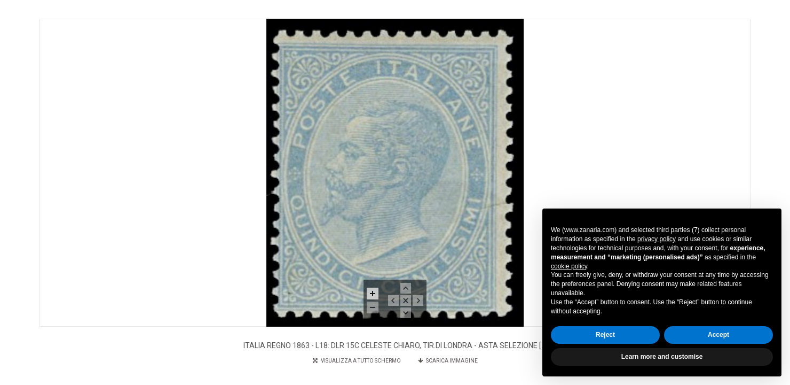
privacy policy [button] (656, 239)
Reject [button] (605, 334)
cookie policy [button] (569, 266)
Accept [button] (718, 334)
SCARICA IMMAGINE (448, 361)
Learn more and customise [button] (662, 356)
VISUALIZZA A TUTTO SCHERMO (357, 361)
